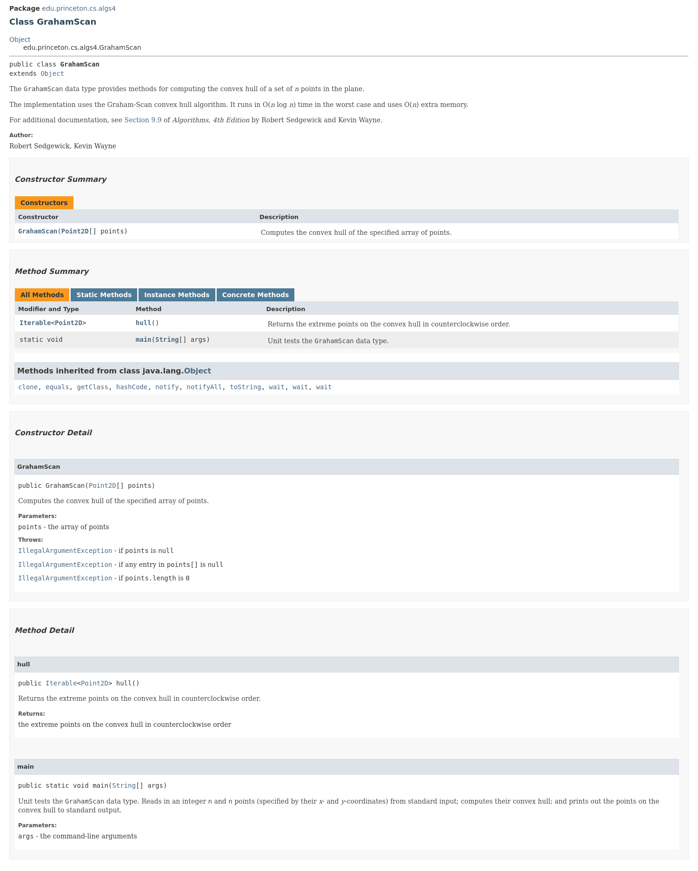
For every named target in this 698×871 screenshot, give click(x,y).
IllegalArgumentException (65, 550)
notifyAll (204, 387)
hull (144, 322)
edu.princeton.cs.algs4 (79, 8)
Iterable (35, 322)
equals (57, 387)
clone (28, 387)
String (167, 339)
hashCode (131, 387)
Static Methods (104, 295)
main (144, 339)
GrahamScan (37, 231)
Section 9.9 (143, 120)
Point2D (75, 231)
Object (20, 39)
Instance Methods (176, 295)
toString (245, 387)
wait (277, 387)
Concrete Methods (255, 295)
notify (167, 387)
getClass (92, 387)
